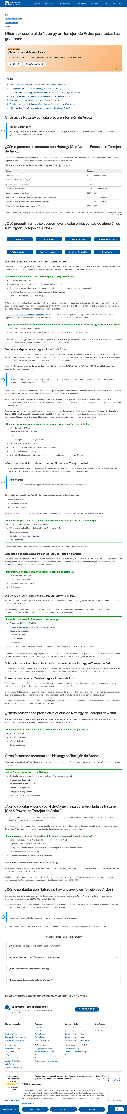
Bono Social (107, 252)
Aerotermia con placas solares (45, 1055)
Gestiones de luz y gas (72, 1049)
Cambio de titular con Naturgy (75, 1034)
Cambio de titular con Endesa (75, 1028)
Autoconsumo (69, 1055)
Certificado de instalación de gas (106, 1031)
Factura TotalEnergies (42, 1040)
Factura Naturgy (40, 1034)
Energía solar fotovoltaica (43, 1049)
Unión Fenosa (9, 1064)
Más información (28, 1103)
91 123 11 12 (14, 64)
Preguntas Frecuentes (72, 1058)
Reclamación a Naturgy (107, 239)
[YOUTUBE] (119, 1080)
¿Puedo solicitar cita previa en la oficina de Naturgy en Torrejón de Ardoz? (40, 96)
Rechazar (63, 1109)
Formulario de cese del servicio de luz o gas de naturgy (32, 627)
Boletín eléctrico (100, 1028)
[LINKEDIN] (108, 1080)
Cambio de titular (78, 239)
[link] (13, 1082)
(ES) (119, 1109)
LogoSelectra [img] (6, 1109)
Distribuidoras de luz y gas (14, 1067)
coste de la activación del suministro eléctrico (26, 315)
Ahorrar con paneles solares (44, 1052)
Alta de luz (19, 239)
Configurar (35, 1109)
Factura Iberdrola (40, 1031)
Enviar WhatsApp (34, 64)
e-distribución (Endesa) (12, 1049)
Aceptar (92, 1109)
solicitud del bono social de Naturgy (52, 877)
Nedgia (7, 1055)
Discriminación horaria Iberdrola (15, 1037)
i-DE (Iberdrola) (10, 1052)
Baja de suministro (19, 252)
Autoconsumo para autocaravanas (46, 1061)
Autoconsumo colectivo (43, 1058)
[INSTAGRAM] (114, 1080)
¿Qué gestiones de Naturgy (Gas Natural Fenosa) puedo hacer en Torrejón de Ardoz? (45, 92)
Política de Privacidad (12, 1100)
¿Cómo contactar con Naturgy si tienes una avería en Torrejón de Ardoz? (40, 108)
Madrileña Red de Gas (12, 1061)
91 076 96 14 (87, 1009)
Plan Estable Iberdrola (12, 1034)
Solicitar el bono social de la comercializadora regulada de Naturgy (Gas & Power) (43, 104)
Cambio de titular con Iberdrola (75, 1031)
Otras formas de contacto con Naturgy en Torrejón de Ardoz (35, 100)
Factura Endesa (40, 1028)
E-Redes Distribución (12, 1058)
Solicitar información (78, 252)
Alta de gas (49, 239)
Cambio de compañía (49, 252)
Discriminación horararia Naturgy (15, 1040)
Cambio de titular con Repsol (74, 1037)
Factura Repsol (40, 1037)
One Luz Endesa (10, 1028)
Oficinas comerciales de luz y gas (76, 1052)
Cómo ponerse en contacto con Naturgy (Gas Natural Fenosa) (35, 88)
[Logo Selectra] (12, 3)
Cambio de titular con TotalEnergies (77, 1040)
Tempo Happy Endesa (12, 1031)
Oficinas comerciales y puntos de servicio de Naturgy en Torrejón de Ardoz (41, 85)
